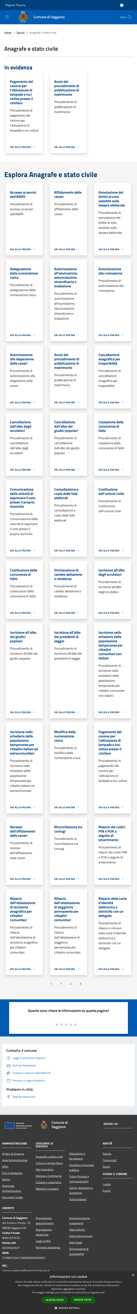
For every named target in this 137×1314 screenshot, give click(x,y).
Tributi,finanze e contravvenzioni (79, 1179)
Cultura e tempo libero (49, 1163)
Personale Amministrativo (11, 1188)
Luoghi (107, 1184)
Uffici (5, 1166)
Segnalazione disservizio (44, 1232)
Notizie (107, 1154)
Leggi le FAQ (43, 1241)
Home (7, 32)
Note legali (75, 1242)
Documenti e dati (12, 1197)
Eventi (107, 1191)
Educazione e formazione (77, 1156)
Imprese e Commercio (49, 1176)
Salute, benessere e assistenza (81, 1190)
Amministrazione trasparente (79, 1220)
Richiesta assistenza (48, 1247)
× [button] (133, 1275)
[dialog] (68, 1292)
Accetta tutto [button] (55, 1300)
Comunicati (109, 1160)
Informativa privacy (81, 1236)
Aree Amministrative (14, 1160)
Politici (6, 1179)
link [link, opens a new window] (103, 1292)
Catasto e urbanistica (48, 1182)
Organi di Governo (13, 1154)
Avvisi (106, 1166)
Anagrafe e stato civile (49, 1156)
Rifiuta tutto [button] (82, 1299)
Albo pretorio (77, 1229)
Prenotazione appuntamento (45, 1220)
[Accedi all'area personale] (122, 5)
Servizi (21, 32)
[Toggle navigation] (7, 17)
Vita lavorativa (44, 1169)
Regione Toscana (15, 5)
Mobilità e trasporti (47, 1189)
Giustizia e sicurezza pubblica (81, 1167)
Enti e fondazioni (12, 1173)
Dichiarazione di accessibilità (78, 1251)
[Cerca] (129, 17)
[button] (68, 1308)
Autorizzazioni (78, 1199)
